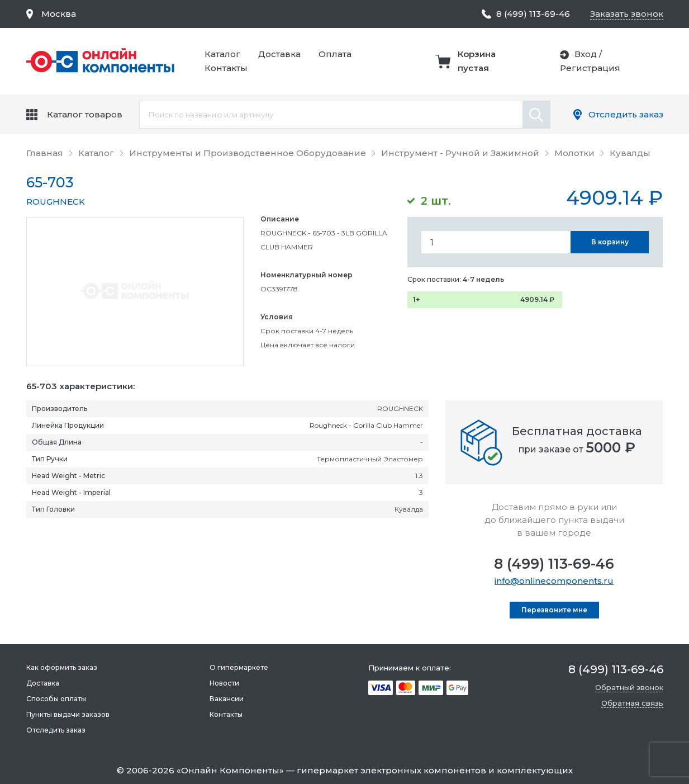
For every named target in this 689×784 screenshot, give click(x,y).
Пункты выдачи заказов (68, 714)
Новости (224, 683)
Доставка (279, 54)
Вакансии (227, 699)
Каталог (222, 54)
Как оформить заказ (61, 667)
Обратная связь (632, 702)
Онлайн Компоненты (230, 770)
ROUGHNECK (55, 201)
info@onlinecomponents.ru (554, 580)
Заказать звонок (626, 13)
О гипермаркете (239, 667)
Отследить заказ (625, 114)
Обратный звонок (629, 687)
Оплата (335, 54)
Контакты (226, 68)
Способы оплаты (56, 699)
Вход (585, 54)
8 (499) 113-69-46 (554, 563)
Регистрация (590, 68)
